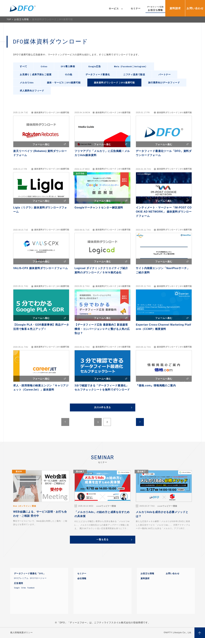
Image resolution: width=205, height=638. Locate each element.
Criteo (23, 587)
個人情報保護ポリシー (21, 632)
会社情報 (81, 578)
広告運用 (18, 583)
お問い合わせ (172, 573)
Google (17, 587)
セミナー (81, 573)
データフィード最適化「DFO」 (29, 573)
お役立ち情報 (21, 19)
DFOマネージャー (38, 578)
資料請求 (145, 578)
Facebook (30, 587)
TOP (9, 19)
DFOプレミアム (21, 578)
